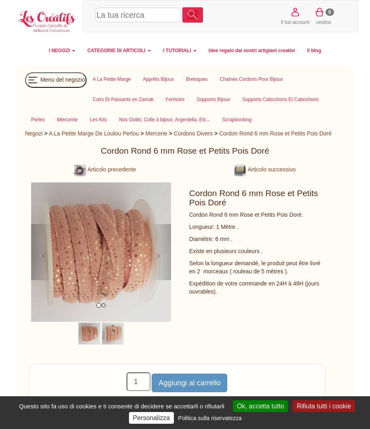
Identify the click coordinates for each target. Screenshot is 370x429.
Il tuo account (295, 15)
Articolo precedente (105, 169)
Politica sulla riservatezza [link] (209, 418)
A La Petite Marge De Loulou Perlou (94, 133)
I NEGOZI (62, 50)
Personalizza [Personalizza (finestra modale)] (151, 417)
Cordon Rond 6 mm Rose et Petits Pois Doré (275, 133)
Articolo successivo (265, 169)
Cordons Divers (193, 133)
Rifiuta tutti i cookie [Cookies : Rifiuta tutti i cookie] (324, 406)
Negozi (33, 133)
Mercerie (156, 133)
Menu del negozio (56, 80)
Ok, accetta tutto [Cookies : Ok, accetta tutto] (260, 406)
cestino (323, 15)
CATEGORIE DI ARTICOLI (119, 50)
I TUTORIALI (180, 50)
